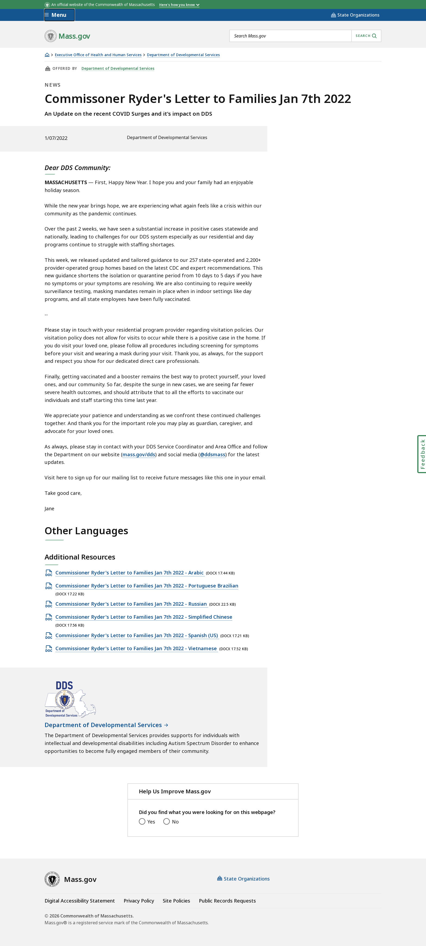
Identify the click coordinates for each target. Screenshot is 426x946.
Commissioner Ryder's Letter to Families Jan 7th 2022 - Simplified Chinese (143, 617)
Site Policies (176, 900)
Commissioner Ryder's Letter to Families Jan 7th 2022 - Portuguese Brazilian (146, 585)
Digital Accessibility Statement (80, 900)
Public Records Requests (227, 900)
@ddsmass (212, 454)
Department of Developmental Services (183, 55)
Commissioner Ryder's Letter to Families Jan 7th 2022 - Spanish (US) (137, 635)
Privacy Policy (139, 900)
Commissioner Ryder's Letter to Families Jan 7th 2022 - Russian (131, 604)
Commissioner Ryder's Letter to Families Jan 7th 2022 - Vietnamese (136, 648)
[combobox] (305, 36)
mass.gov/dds (139, 454)
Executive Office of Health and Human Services (98, 55)
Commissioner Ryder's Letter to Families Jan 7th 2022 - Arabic (130, 572)
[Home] (47, 54)
